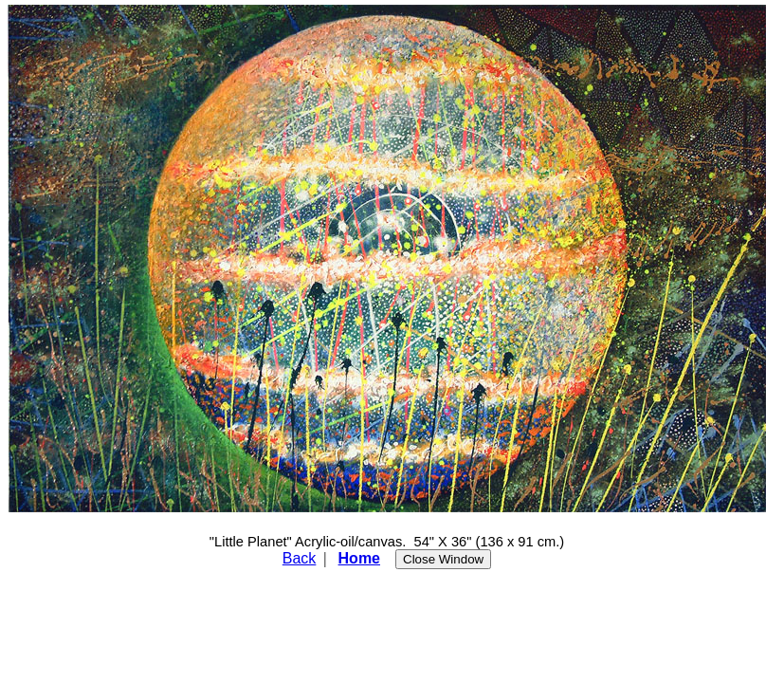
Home (359, 558)
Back (300, 558)
